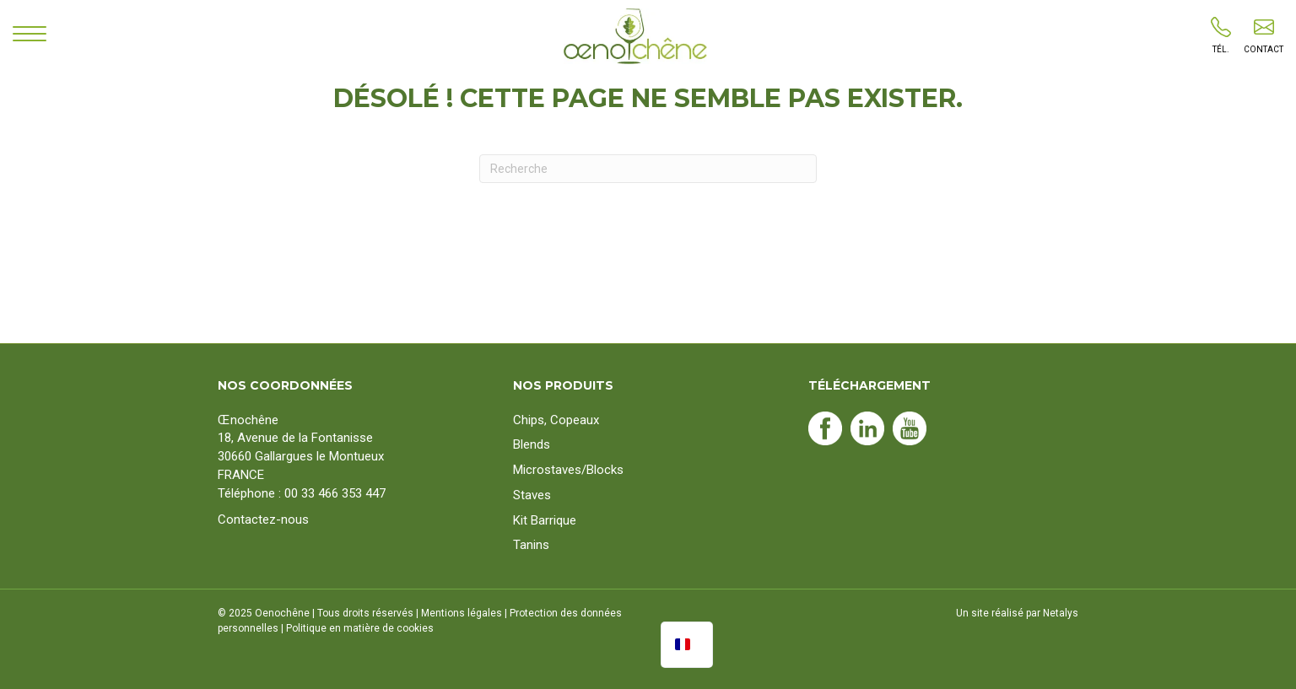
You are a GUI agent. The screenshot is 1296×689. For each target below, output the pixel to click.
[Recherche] (648, 168)
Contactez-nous (263, 519)
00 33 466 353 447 (335, 493)
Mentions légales (461, 613)
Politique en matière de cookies (360, 628)
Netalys (1060, 613)
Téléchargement (869, 385)
